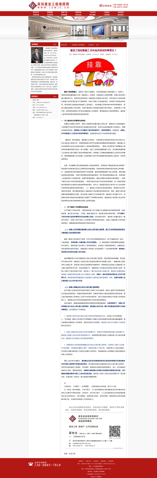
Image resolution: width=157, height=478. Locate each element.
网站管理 (111, 461)
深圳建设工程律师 (77, 45)
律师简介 (81, 461)
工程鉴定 (107, 12)
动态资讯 (50, 15)
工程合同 (93, 12)
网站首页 (36, 12)
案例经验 (64, 15)
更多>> (55, 44)
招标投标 (78, 12)
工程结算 (107, 15)
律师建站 (99, 476)
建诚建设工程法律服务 (79, 54)
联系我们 (121, 15)
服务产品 (64, 12)
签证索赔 (93, 15)
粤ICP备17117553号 (100, 474)
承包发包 (78, 15)
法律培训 (121, 12)
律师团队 (50, 12)
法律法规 (36, 15)
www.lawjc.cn (95, 54)
